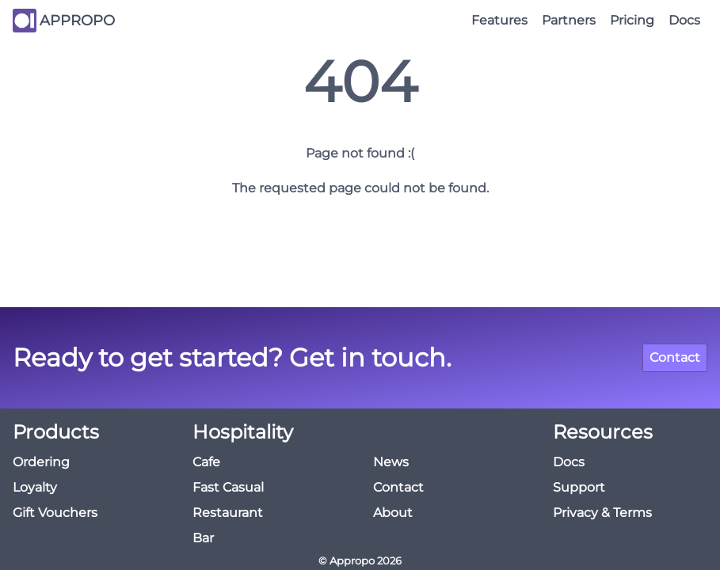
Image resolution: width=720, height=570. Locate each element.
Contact (675, 357)
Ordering (41, 461)
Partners (569, 20)
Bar (203, 537)
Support (579, 487)
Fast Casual (228, 487)
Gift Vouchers (55, 512)
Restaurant (227, 512)
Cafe (206, 461)
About (393, 512)
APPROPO (77, 20)
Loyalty (35, 487)
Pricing (632, 20)
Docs (684, 20)
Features (499, 20)
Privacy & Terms (602, 512)
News (391, 461)
